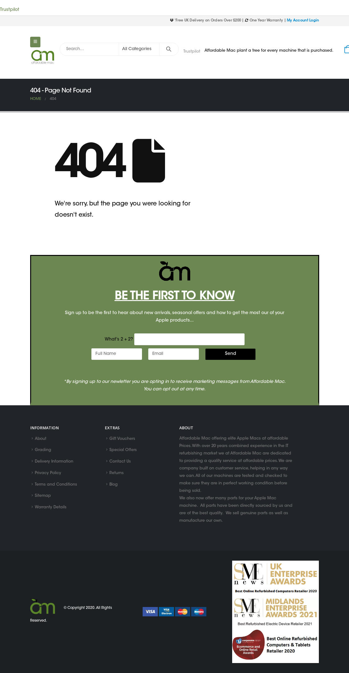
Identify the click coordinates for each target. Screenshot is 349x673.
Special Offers (123, 451)
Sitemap (43, 497)
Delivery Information (54, 462)
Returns (116, 474)
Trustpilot (9, 10)
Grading (43, 451)
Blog (113, 485)
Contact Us (120, 462)
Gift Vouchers (122, 439)
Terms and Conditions (56, 485)
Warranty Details (51, 509)
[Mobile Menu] (35, 42)
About (41, 439)
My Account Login (303, 20)
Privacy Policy (48, 474)
